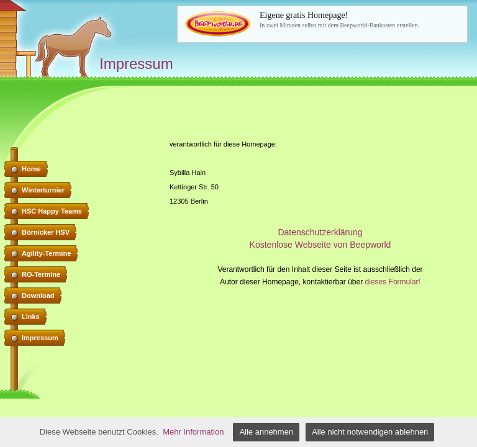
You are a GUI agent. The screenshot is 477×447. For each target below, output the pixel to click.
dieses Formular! (392, 282)
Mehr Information (193, 431)
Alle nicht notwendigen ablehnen (370, 431)
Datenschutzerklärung (320, 232)
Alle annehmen (266, 431)
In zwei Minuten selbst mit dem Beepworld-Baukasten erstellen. (360, 19)
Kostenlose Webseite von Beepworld (320, 245)
